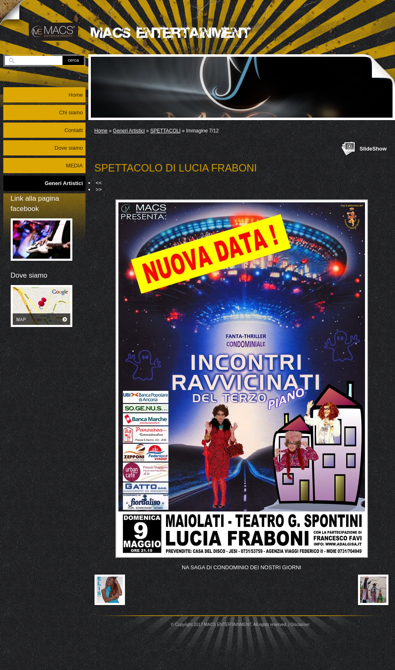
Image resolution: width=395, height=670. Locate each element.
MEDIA (74, 165)
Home (101, 131)
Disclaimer (300, 624)
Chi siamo (71, 112)
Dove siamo (69, 148)
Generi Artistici (129, 131)
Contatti (74, 130)
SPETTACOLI (165, 131)
